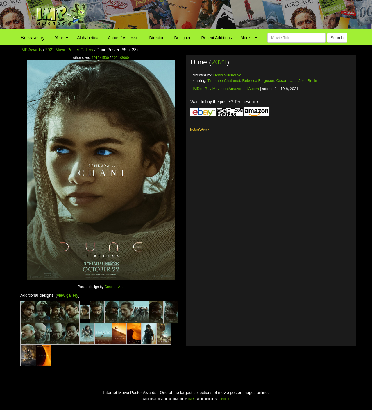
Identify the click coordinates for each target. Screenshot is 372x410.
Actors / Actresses (124, 37)
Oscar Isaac (286, 80)
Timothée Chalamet (223, 80)
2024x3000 (120, 58)
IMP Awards (31, 49)
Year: (61, 37)
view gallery (67, 295)
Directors (157, 37)
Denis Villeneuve (227, 75)
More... (249, 37)
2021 (219, 62)
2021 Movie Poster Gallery (69, 49)
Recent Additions (216, 37)
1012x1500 (100, 58)
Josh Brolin (307, 80)
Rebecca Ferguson (258, 80)
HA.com (252, 89)
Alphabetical (88, 37)
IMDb (197, 89)
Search (337, 37)
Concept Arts (114, 287)
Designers (183, 37)
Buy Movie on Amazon (223, 89)
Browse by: (33, 38)
